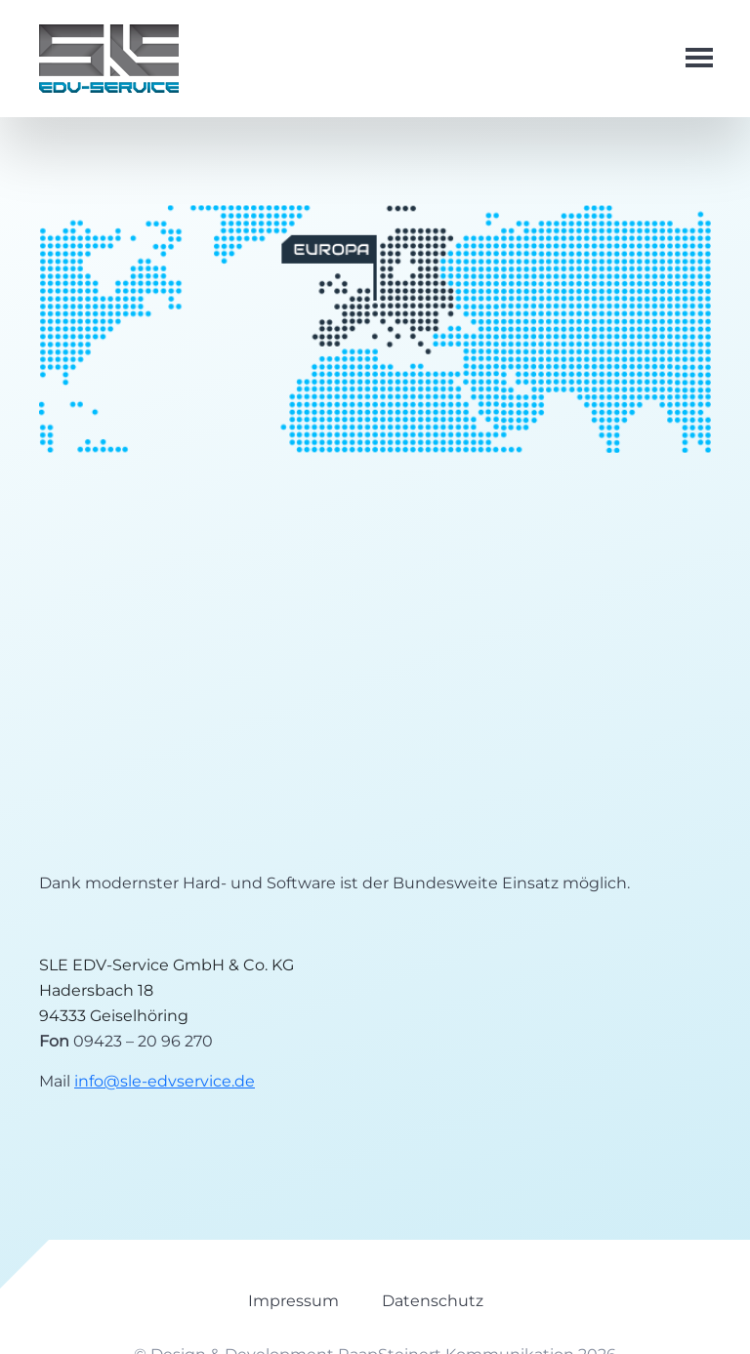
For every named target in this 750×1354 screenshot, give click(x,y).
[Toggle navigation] (689, 59)
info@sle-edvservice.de (164, 1081)
